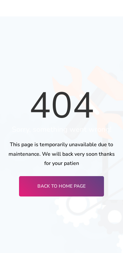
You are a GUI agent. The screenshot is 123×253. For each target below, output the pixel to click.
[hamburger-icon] (112, 8)
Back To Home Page (61, 186)
